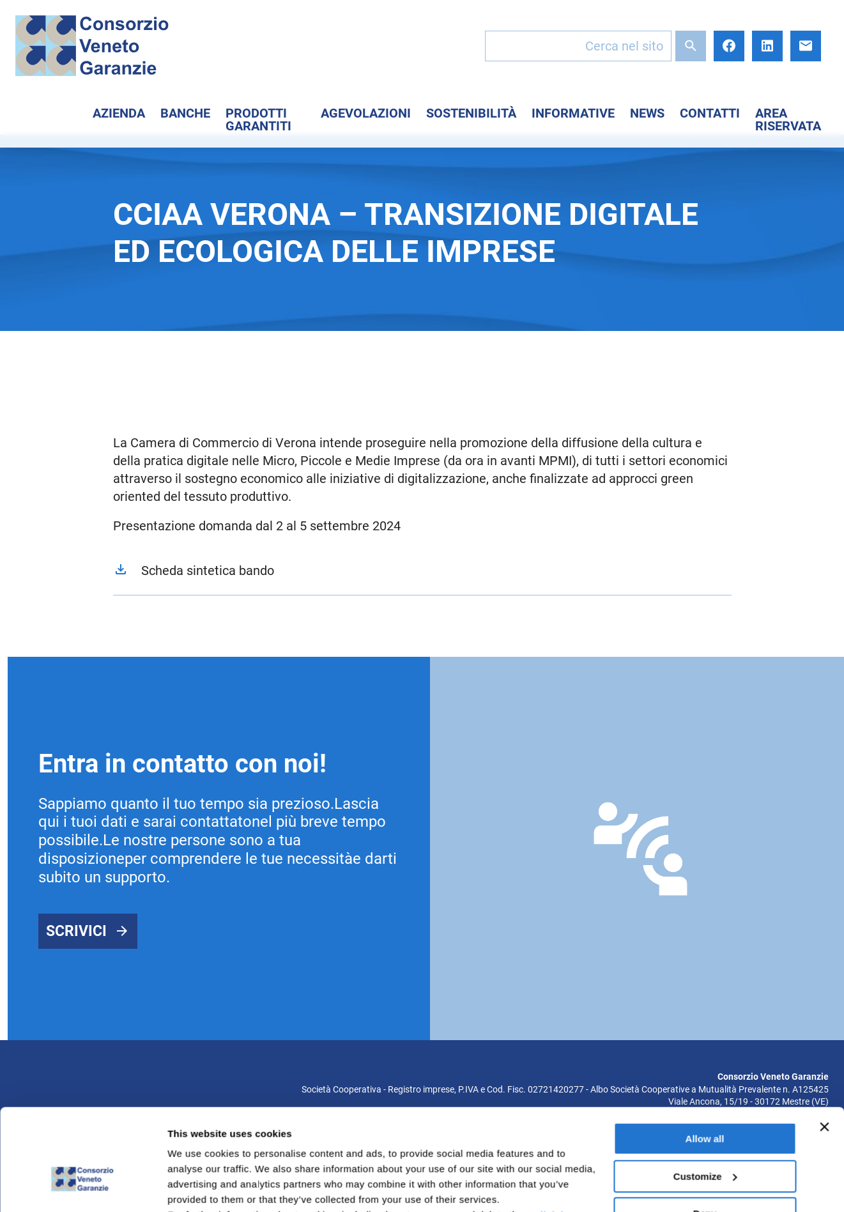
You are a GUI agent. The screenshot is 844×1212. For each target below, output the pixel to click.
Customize (705, 1097)
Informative (573, 113)
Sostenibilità (471, 113)
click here (558, 1136)
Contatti (710, 113)
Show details (197, 1186)
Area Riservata (788, 119)
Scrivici (76, 931)
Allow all (705, 1060)
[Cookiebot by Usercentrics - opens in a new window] (83, 1187)
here (338, 1151)
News (647, 113)
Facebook (729, 46)
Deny (705, 1135)
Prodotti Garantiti (258, 119)
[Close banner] (824, 1048)
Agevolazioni (366, 113)
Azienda (119, 113)
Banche (185, 113)
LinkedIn (767, 46)
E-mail (805, 46)
